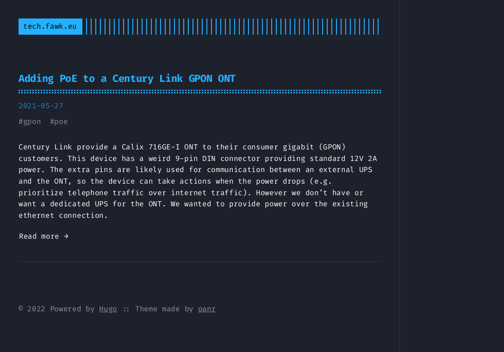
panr (207, 309)
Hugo (108, 309)
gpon (32, 121)
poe (61, 121)
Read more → (43, 236)
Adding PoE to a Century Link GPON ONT (127, 78)
